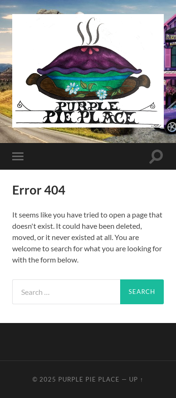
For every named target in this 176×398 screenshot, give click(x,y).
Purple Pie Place (89, 379)
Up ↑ (136, 379)
